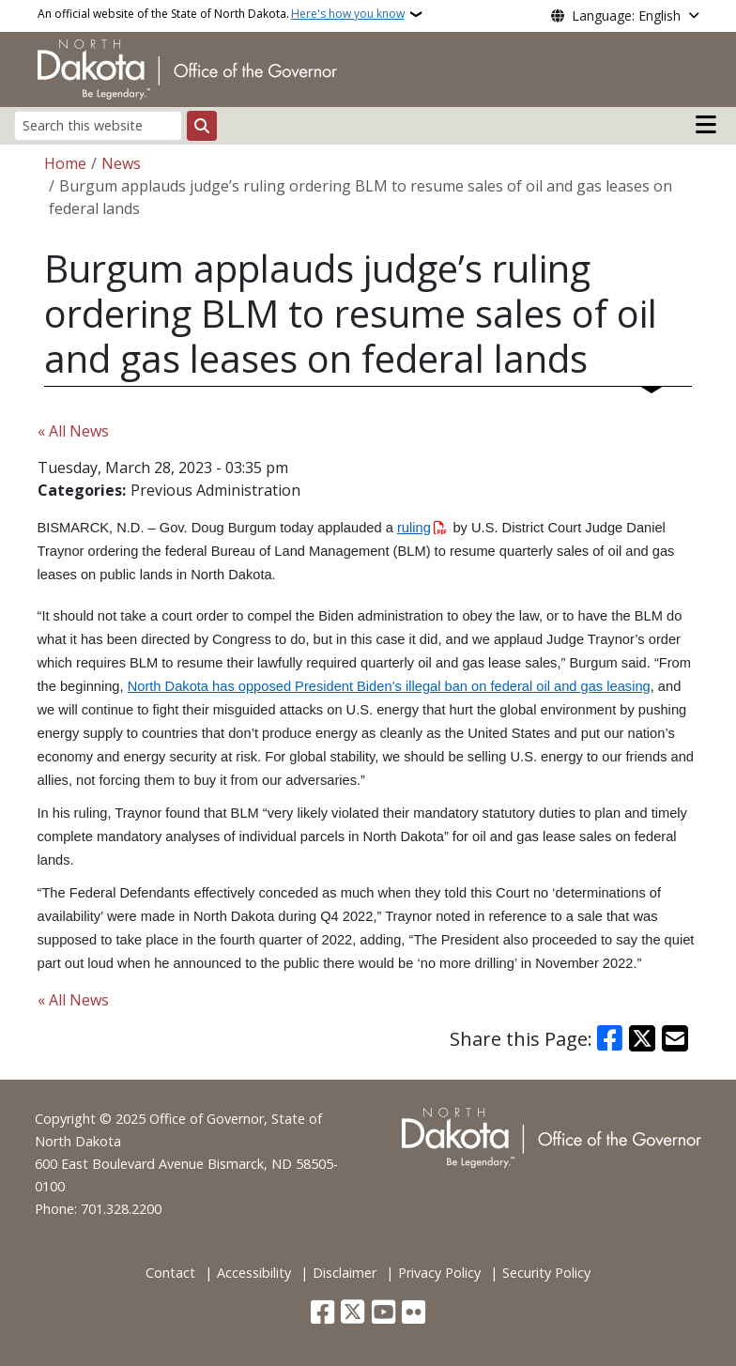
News (121, 163)
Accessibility (254, 1273)
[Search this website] (98, 125)
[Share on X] (642, 1038)
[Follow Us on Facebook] (322, 1313)
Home (65, 163)
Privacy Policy (439, 1273)
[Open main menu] (706, 125)
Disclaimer (344, 1273)
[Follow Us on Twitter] (352, 1313)
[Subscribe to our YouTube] (383, 1313)
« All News (73, 431)
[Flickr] (413, 1313)
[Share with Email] (675, 1038)
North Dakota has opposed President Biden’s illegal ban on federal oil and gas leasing (389, 686)
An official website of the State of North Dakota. (221, 14)
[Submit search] (202, 126)
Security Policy (546, 1273)
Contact (170, 1273)
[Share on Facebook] (610, 1038)
